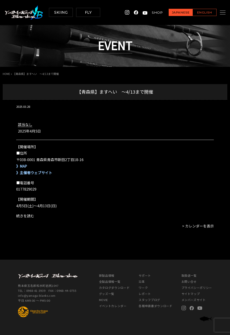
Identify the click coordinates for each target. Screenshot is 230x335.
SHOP (151, 12)
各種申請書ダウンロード (155, 306)
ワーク (143, 288)
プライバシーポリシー (196, 288)
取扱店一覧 (189, 275)
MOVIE (103, 300)
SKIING (61, 12)
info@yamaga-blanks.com (37, 295)
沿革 (142, 281)
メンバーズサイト (193, 300)
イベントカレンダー (113, 306)
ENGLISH (199, 13)
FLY (88, 12)
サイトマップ (190, 294)
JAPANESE (175, 13)
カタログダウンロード (114, 288)
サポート (145, 275)
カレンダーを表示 (199, 226)
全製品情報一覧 (110, 281)
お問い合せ (189, 281)
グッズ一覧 (106, 294)
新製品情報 (106, 275)
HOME (6, 74)
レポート (145, 294)
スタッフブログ (149, 300)
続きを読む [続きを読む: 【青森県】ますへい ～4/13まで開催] (25, 215)
